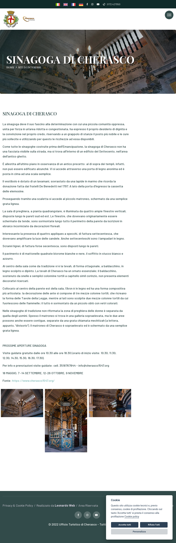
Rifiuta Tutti (154, 524)
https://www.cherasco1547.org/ (33, 380)
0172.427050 (111, 4)
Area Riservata (88, 505)
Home (10, 67)
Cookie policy (131, 516)
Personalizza (139, 531)
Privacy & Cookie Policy (18, 505)
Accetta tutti (124, 524)
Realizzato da (55, 505)
